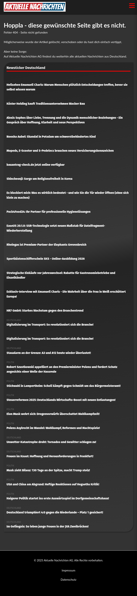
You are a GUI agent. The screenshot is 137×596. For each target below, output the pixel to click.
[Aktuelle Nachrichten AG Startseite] (35, 10)
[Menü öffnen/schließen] (132, 5)
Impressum (68, 570)
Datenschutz (68, 579)
